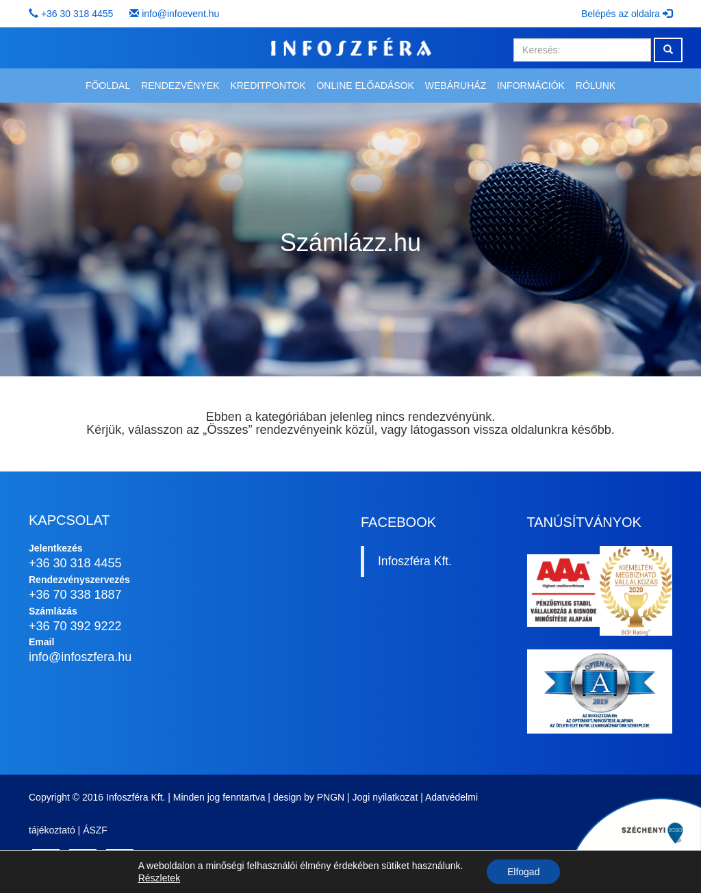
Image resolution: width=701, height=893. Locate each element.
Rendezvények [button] (180, 85)
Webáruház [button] (455, 85)
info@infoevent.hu (180, 13)
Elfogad (523, 871)
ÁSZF (95, 830)
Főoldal (108, 85)
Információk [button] (531, 85)
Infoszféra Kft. (415, 561)
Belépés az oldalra (626, 13)
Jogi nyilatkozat (385, 797)
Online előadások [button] (364, 85)
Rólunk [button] (595, 85)
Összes (227, 430)
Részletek (159, 877)
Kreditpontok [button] (267, 85)
